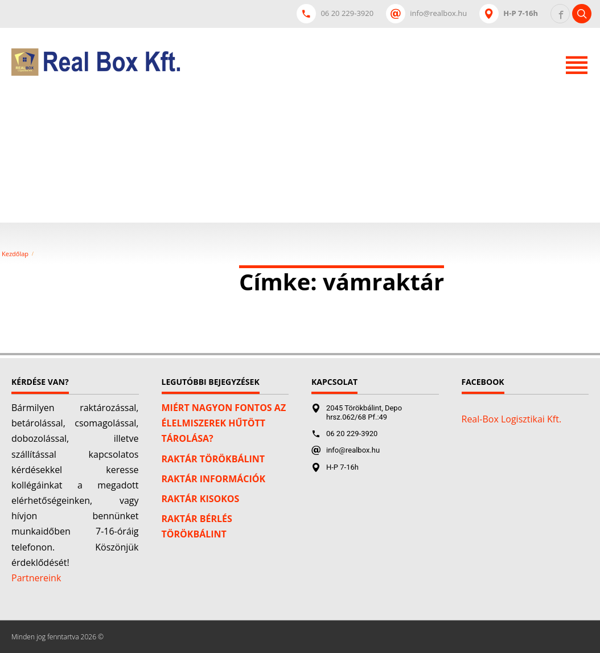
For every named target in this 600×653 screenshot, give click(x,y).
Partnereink (36, 578)
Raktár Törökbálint (213, 459)
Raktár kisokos (201, 498)
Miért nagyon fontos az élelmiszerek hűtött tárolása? (224, 423)
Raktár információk (214, 479)
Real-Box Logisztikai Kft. (512, 419)
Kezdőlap (15, 254)
